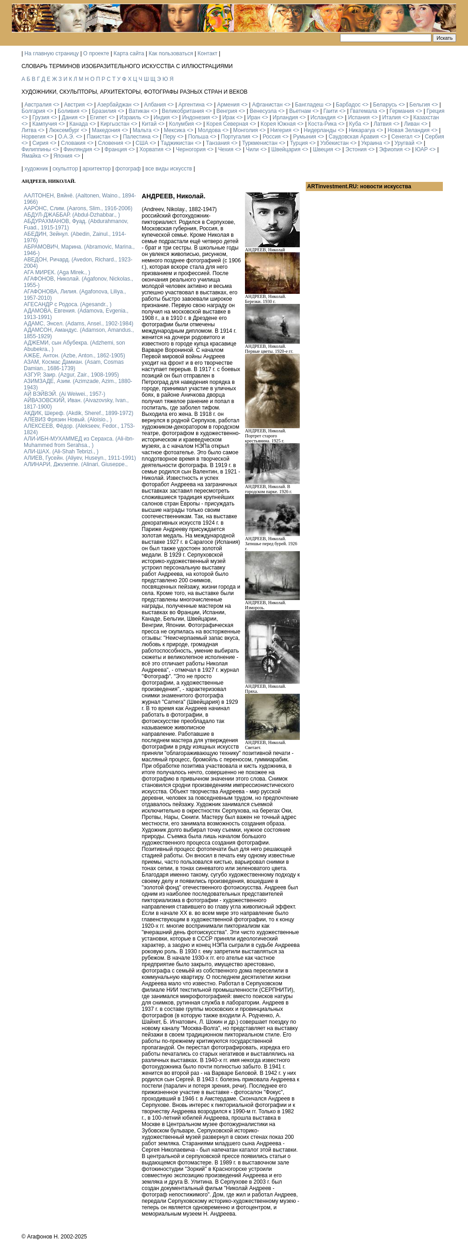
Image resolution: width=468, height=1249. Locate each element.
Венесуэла (263, 111)
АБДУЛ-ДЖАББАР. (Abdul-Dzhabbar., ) (72, 215)
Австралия (37, 104)
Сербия (434, 136)
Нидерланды (320, 130)
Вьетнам (300, 111)
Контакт (207, 53)
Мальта (142, 130)
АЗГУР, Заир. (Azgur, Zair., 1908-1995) (71, 375)
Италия (391, 117)
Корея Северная (227, 124)
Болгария (33, 111)
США (142, 143)
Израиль (130, 117)
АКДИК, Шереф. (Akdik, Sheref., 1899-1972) (78, 413)
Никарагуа (362, 130)
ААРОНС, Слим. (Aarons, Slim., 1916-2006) (78, 208)
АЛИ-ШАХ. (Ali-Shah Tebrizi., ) (61, 451)
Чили (252, 149)
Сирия (40, 143)
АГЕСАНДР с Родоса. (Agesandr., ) (68, 304)
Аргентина (191, 104)
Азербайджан (114, 104)
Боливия (69, 111)
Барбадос (348, 104)
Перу (169, 136)
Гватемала (363, 111)
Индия (162, 117)
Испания (359, 117)
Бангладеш (309, 104)
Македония (106, 130)
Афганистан (267, 104)
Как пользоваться (171, 53)
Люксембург (64, 130)
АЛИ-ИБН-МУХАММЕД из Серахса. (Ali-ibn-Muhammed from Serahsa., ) (79, 442)
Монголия (245, 130)
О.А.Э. (66, 136)
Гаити (330, 111)
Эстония (356, 149)
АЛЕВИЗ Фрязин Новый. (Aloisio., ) (68, 419)
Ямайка (31, 156)
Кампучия (44, 124)
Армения (228, 104)
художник (36, 168)
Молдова (209, 130)
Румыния (304, 136)
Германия (401, 111)
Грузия (40, 117)
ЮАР (421, 149)
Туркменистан (259, 143)
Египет (98, 117)
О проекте (96, 53)
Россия (272, 136)
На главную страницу (51, 53)
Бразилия (104, 111)
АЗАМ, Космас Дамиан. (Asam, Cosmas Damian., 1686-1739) (74, 365)
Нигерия (280, 130)
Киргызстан (115, 124)
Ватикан (139, 111)
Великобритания (183, 111)
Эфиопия (391, 149)
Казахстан (426, 117)
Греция (435, 111)
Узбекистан (334, 143)
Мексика (174, 130)
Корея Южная (278, 124)
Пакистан (99, 136)
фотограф (128, 168)
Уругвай (404, 143)
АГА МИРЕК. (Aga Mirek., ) (57, 272)
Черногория (191, 149)
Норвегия (33, 136)
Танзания (217, 143)
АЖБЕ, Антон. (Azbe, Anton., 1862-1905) (74, 355)
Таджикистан (176, 143)
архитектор (96, 168)
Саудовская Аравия (354, 136)
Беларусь (385, 104)
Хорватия (151, 149)
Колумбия (181, 124)
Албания (155, 104)
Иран (254, 117)
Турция (299, 143)
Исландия (322, 117)
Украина (371, 143)
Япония (63, 156)
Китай (149, 124)
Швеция (323, 149)
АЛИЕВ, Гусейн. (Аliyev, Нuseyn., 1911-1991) (80, 458)
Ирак (228, 117)
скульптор (65, 168)
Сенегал (401, 136)
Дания (70, 117)
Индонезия (196, 117)
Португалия (235, 136)
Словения (110, 143)
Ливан (412, 124)
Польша (198, 136)
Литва (29, 130)
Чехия (226, 149)
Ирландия (285, 117)
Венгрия (226, 111)
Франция (116, 149)
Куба (355, 124)
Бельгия (420, 104)
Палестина (136, 136)
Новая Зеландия (409, 130)
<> (56, 104)
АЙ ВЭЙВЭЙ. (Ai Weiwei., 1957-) (64, 394)
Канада (78, 124)
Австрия (74, 104)
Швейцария (285, 149)
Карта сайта (129, 53)
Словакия (73, 143)
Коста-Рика (322, 124)
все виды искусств (168, 168)
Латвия (382, 124)
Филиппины (36, 149)
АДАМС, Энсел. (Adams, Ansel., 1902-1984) (78, 323)
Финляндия (78, 149)
